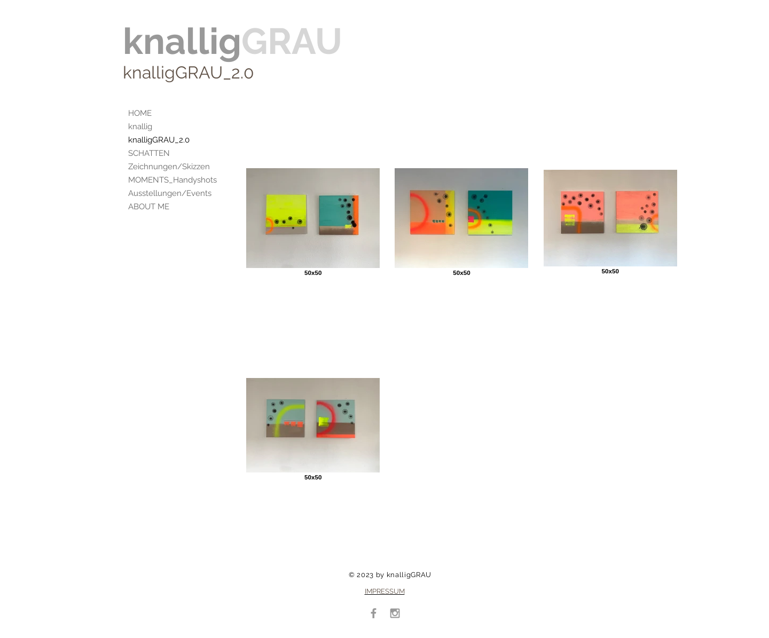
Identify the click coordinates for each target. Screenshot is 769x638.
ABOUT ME (148, 206)
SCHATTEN (149, 153)
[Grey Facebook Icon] (373, 613)
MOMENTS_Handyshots (172, 180)
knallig (140, 126)
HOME (140, 113)
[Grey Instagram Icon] (395, 613)
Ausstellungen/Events (169, 193)
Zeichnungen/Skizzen (169, 166)
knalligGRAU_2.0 (159, 140)
